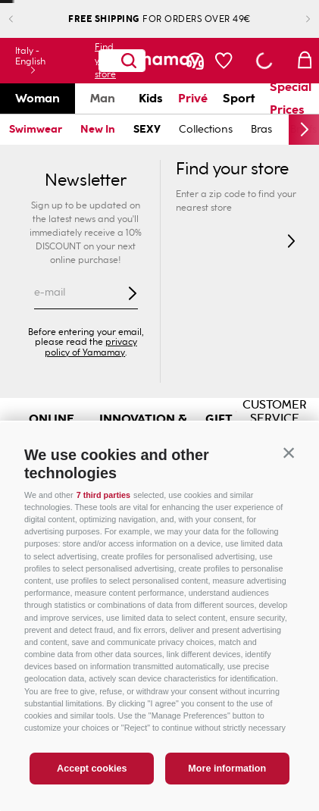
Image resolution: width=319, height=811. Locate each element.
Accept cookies (92, 768)
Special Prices (290, 98)
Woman (37, 98)
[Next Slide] (296, 19)
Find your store (97, 61)
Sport (239, 98)
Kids (151, 98)
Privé (193, 98)
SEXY (147, 129)
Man (102, 98)
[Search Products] (128, 60)
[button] (289, 452)
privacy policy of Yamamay (91, 347)
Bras (261, 129)
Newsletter (86, 180)
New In (97, 129)
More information (227, 768)
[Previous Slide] (23, 19)
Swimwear (35, 129)
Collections (206, 129)
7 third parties (103, 494)
